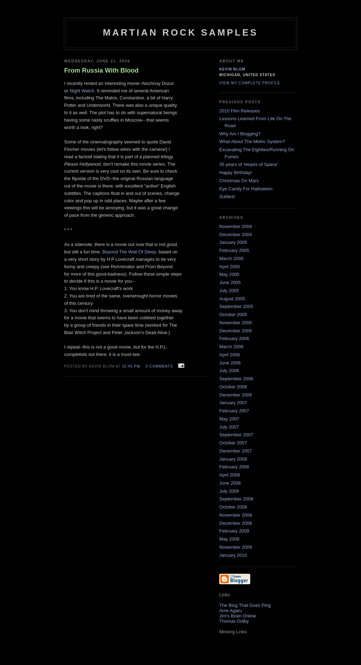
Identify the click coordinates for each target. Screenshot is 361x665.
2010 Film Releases (239, 110)
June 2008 (230, 483)
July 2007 (229, 427)
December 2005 (235, 330)
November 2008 (235, 515)
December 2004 (235, 234)
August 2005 (232, 298)
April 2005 (229, 266)
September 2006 (236, 378)
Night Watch (81, 90)
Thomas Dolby (234, 621)
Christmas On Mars (239, 180)
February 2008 (234, 466)
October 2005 (233, 314)
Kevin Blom (232, 69)
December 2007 (235, 451)
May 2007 (229, 418)
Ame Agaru (230, 610)
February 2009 (234, 531)
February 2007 (234, 410)
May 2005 (229, 274)
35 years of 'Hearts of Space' (248, 164)
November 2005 (235, 322)
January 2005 (233, 242)
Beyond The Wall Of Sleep (129, 251)
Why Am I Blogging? (240, 133)
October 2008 (233, 507)
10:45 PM (131, 366)
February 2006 (234, 338)
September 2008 (236, 498)
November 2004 (235, 226)
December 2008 (235, 523)
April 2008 (229, 475)
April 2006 (229, 354)
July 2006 (229, 370)
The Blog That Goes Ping (245, 605)
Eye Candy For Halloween (246, 188)
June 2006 (230, 362)
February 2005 (234, 250)
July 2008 (229, 491)
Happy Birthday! (235, 172)
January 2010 (233, 555)
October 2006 (233, 386)
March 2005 (231, 258)
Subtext (227, 196)
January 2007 (233, 402)
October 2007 (233, 442)
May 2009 (229, 539)
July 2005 (229, 290)
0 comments (159, 366)
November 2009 (235, 547)
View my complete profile (249, 83)
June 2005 (230, 282)
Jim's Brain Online (237, 615)
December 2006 (235, 395)
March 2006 (231, 346)
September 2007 (236, 434)
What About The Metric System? (252, 141)
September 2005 (236, 306)
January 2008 (233, 459)
